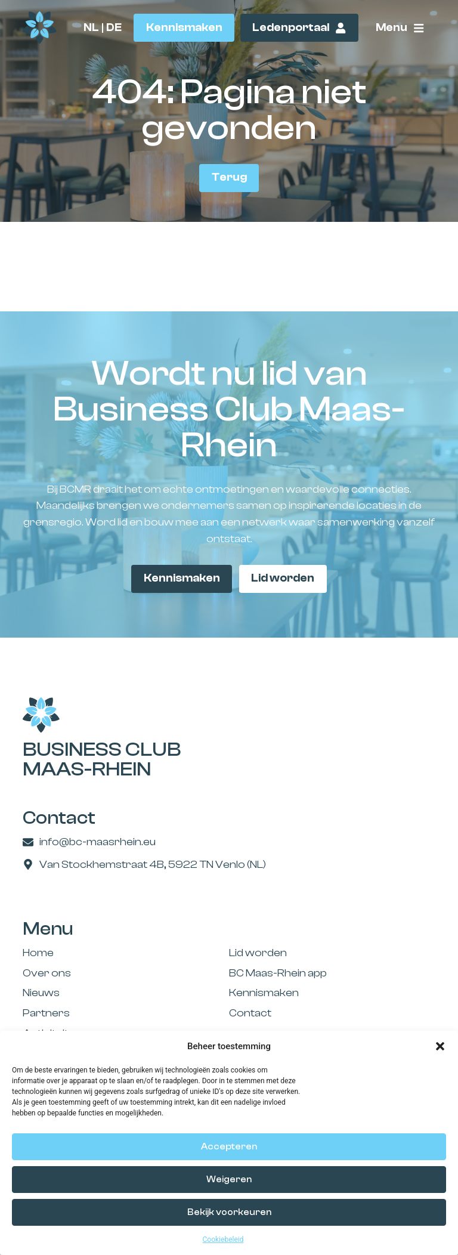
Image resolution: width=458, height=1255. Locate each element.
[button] (440, 1046)
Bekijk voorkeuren (229, 1212)
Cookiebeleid (223, 1239)
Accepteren (229, 1147)
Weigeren (229, 1179)
